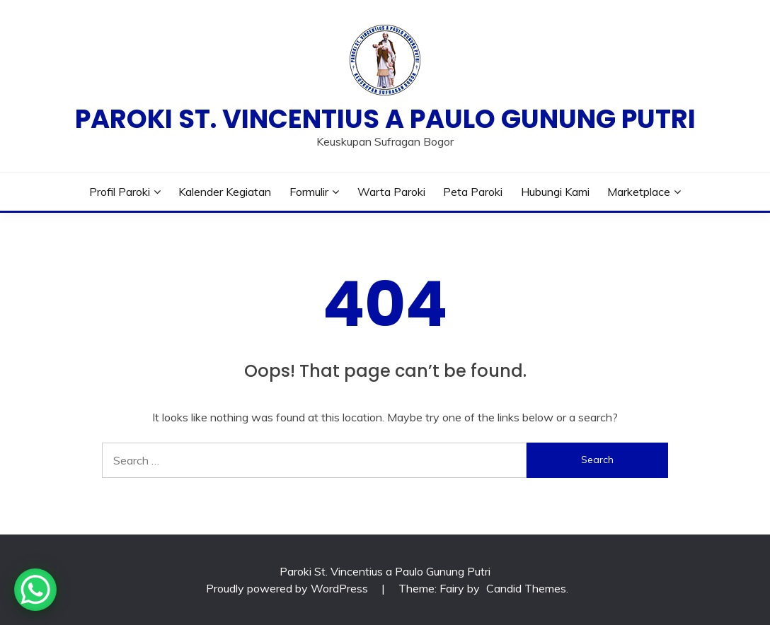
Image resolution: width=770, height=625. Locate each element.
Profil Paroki (119, 192)
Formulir (308, 192)
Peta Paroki (472, 192)
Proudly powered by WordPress (288, 588)
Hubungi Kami (555, 192)
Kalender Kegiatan (224, 192)
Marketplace (638, 192)
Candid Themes (526, 588)
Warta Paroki (391, 192)
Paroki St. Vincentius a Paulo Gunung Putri (385, 118)
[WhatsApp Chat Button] (35, 589)
